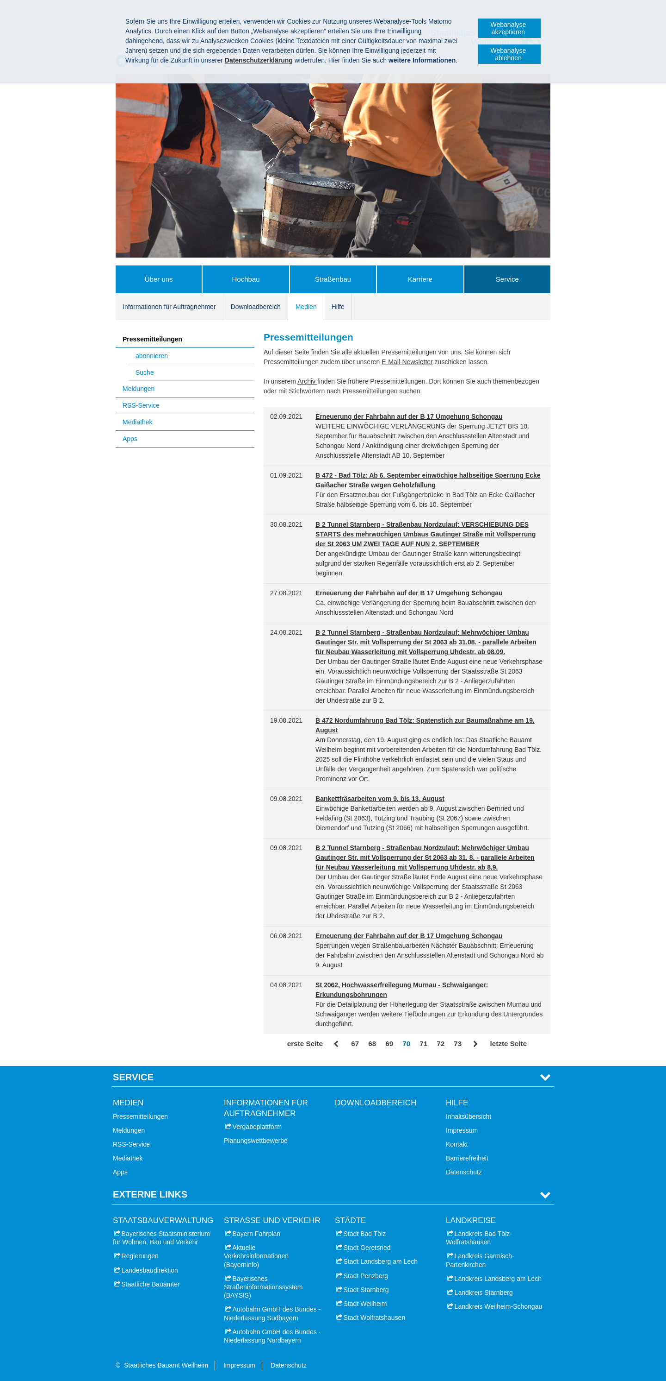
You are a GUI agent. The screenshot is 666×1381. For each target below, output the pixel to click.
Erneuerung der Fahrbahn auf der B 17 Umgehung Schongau (409, 416)
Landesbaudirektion (150, 1270)
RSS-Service (141, 405)
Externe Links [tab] (150, 1194)
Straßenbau (333, 279)
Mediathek (138, 422)
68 (372, 1043)
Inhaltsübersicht (468, 1116)
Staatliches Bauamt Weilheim (166, 1365)
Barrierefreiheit (467, 1158)
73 (458, 1043)
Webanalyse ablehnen (508, 54)
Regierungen (140, 1256)
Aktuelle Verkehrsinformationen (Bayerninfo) (256, 1256)
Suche (145, 372)
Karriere (420, 279)
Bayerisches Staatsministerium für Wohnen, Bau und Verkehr (161, 1238)
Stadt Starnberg (366, 1289)
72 (440, 1043)
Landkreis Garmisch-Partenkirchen (480, 1260)
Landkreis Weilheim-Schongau (499, 1306)
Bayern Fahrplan (257, 1233)
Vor (476, 1044)
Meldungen (138, 388)
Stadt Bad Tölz (365, 1233)
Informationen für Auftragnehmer (169, 306)
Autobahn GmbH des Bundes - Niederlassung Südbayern (272, 1313)
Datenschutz (464, 1172)
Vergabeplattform (257, 1126)
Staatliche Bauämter (151, 1284)
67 (355, 1043)
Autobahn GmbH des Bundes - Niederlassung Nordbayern (272, 1336)
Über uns (159, 279)
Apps (130, 438)
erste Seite (305, 1043)
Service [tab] (133, 1077)
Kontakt (457, 1144)
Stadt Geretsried (367, 1247)
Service (507, 279)
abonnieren (152, 355)
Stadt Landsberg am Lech (381, 1261)
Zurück (337, 1044)
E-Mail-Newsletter (407, 362)
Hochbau (246, 279)
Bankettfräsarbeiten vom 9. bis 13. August (379, 798)
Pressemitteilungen (152, 339)
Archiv (307, 381)
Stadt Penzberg (366, 1276)
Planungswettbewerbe (256, 1140)
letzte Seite (508, 1043)
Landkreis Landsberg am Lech (498, 1278)
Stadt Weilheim (365, 1303)
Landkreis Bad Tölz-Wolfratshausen (479, 1238)
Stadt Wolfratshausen (375, 1317)
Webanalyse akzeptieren (508, 28)
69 (389, 1043)
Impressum (462, 1130)
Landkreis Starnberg (484, 1292)
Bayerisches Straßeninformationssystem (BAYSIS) (263, 1287)
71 (423, 1043)
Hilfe (338, 306)
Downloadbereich (256, 306)
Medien (306, 306)
